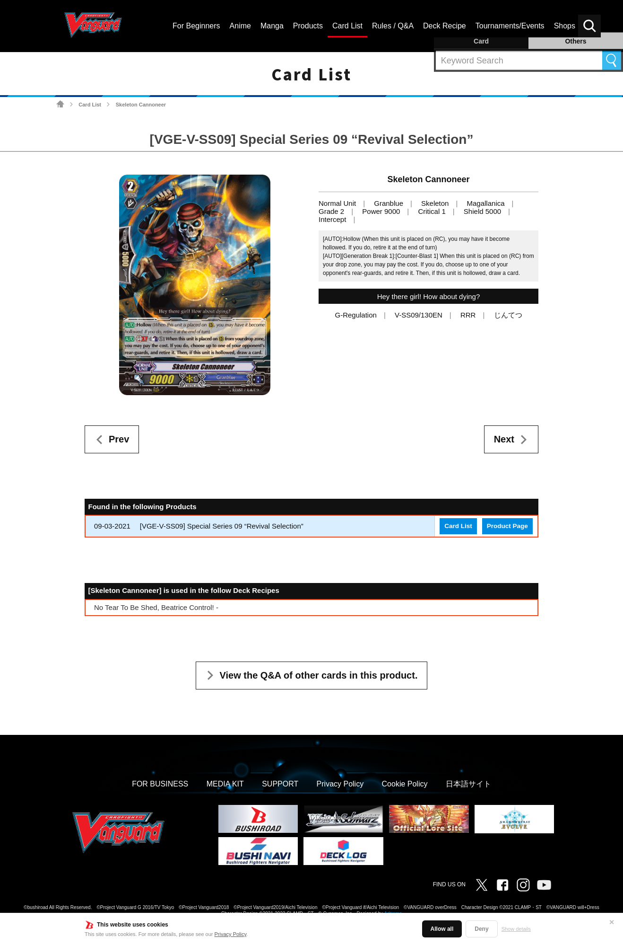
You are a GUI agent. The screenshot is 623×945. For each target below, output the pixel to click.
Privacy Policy (231, 934)
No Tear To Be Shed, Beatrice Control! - (156, 607)
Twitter (481, 884)
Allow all (442, 929)
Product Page (507, 526)
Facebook (502, 884)
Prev (119, 439)
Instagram (523, 884)
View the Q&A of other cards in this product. (319, 675)
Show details (516, 929)
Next (504, 439)
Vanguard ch (544, 884)
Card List (89, 104)
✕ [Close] (611, 922)
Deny (481, 929)
